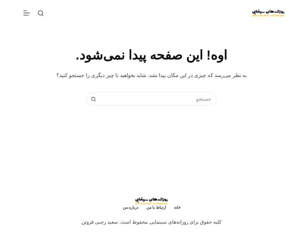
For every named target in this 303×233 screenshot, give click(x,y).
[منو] (26, 13)
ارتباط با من (156, 207)
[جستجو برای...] (158, 99)
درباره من (130, 207)
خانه (177, 207)
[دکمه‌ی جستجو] (93, 99)
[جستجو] (40, 13)
